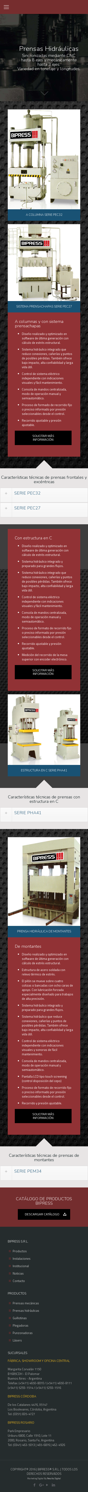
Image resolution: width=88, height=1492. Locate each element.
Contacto (19, 1281)
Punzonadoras (23, 1333)
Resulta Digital (54, 1478)
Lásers (17, 1340)
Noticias (18, 1273)
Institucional (21, 1266)
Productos (20, 1251)
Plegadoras (20, 1325)
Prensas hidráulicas (26, 1310)
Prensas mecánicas (26, 1303)
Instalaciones (22, 1258)
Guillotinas (20, 1318)
